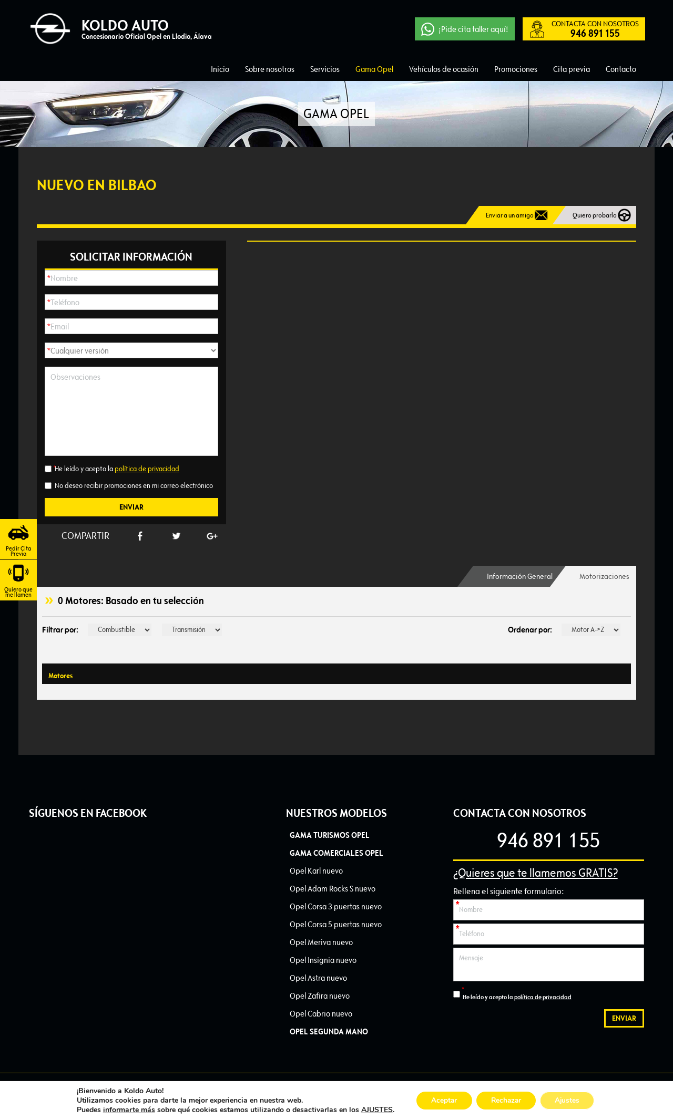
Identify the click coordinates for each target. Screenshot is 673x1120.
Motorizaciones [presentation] (603, 576)
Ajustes (570, 1100)
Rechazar (506, 1100)
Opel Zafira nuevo (320, 995)
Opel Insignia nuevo (323, 960)
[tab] (514, 576)
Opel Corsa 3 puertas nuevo (336, 906)
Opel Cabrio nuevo (321, 1013)
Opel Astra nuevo (318, 977)
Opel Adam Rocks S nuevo (332, 888)
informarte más (125, 1110)
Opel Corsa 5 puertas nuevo (336, 924)
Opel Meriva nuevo (321, 942)
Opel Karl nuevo (316, 870)
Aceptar (441, 1100)
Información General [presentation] (514, 576)
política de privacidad (147, 468)
